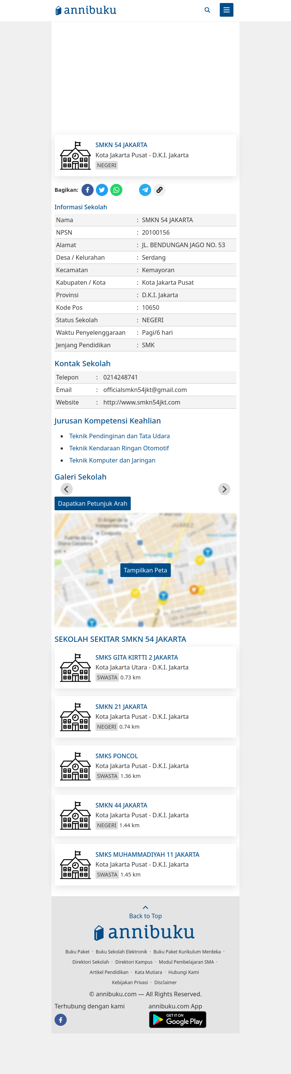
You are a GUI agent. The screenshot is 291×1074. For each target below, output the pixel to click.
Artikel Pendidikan (109, 972)
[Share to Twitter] (102, 190)
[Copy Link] (159, 190)
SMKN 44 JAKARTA (121, 805)
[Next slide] (224, 489)
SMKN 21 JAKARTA (121, 706)
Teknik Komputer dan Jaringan (112, 460)
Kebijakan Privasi (130, 982)
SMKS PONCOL (116, 756)
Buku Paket (78, 952)
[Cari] (207, 10)
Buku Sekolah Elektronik (121, 952)
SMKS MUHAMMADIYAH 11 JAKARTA (147, 854)
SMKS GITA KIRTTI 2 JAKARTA (136, 657)
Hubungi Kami (184, 972)
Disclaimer (165, 982)
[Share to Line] (131, 190)
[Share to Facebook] (87, 190)
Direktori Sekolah (90, 962)
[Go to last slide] (67, 489)
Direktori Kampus (133, 962)
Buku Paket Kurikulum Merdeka (187, 952)
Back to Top (145, 912)
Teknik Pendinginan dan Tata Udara (119, 436)
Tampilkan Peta (145, 570)
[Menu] (226, 10)
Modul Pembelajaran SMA (186, 962)
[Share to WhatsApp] (116, 190)
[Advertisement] (145, 78)
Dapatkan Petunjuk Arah (92, 503)
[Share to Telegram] (145, 190)
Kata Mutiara (148, 972)
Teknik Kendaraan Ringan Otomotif (119, 448)
